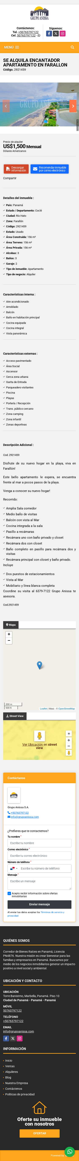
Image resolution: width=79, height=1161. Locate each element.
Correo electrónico (19, 849)
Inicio (8, 1060)
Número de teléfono (19, 862)
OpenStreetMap (66, 708)
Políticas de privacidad (20, 1094)
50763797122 (26, 35)
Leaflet (43, 708)
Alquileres (11, 1071)
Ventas (10, 1066)
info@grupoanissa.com (25, 816)
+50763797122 (28, 32)
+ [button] (9, 635)
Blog (8, 1077)
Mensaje (13, 875)
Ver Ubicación (33, 745)
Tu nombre (14, 836)
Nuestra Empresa (16, 1083)
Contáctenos (13, 1088)
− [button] (9, 641)
